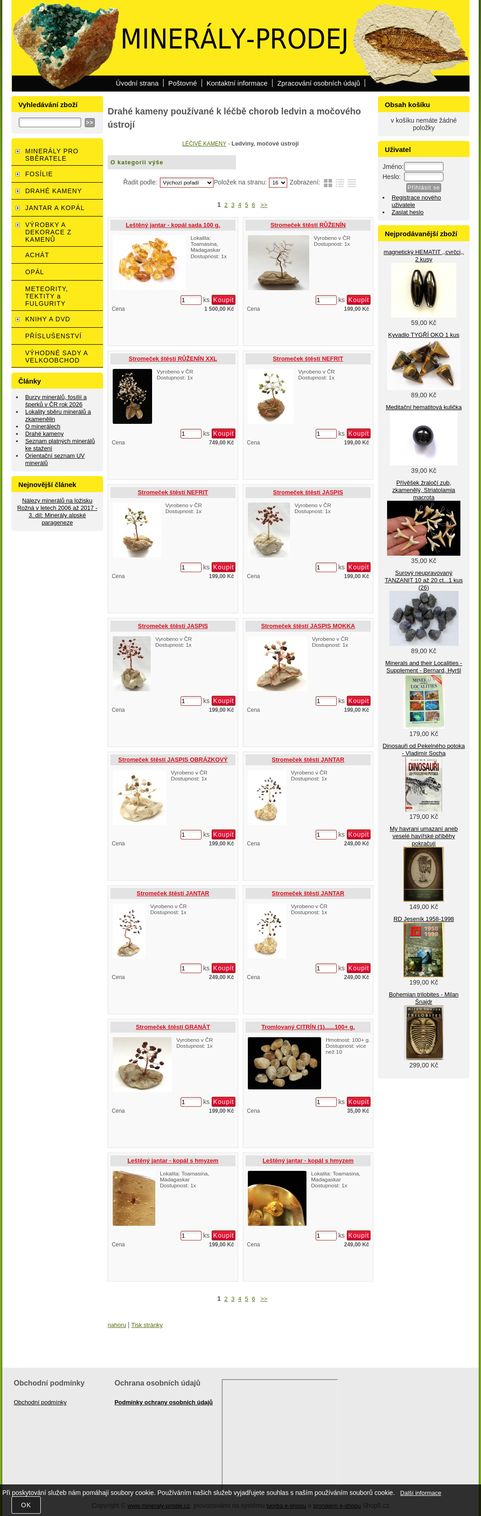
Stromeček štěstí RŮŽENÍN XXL (173, 358)
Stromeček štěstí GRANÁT (173, 1026)
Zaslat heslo (408, 212)
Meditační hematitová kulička (424, 407)
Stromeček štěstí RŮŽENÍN (307, 225)
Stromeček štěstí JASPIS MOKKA (308, 626)
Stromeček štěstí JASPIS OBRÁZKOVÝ (173, 759)
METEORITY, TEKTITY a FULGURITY (46, 296)
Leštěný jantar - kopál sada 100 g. (173, 225)
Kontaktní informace (237, 83)
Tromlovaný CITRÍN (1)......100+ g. (308, 1026)
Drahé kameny (44, 433)
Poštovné (182, 83)
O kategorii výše (137, 162)
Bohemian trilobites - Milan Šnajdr (424, 998)
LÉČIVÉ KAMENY (204, 144)
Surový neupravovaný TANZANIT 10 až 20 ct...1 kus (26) (424, 580)
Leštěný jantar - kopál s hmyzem (173, 1160)
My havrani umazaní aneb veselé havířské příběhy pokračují (424, 836)
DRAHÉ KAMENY (53, 191)
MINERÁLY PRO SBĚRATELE (52, 154)
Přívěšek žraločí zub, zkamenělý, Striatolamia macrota (423, 490)
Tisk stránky (147, 1324)
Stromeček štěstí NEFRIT (308, 358)
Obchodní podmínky (40, 1402)
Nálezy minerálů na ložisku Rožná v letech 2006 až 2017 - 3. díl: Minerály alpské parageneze (57, 511)
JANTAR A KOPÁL (55, 207)
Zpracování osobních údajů (318, 83)
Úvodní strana (137, 83)
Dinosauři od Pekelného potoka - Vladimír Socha (424, 749)
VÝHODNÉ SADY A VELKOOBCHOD (56, 356)
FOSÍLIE (39, 174)
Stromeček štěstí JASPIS (308, 492)
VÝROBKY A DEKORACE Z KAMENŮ (48, 232)
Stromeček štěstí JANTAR (308, 759)
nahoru (117, 1324)
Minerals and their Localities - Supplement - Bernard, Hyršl (423, 667)
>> (264, 204)
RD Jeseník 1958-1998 (424, 918)
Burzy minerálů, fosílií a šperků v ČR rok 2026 (56, 401)
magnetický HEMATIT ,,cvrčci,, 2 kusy (423, 256)
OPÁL (34, 272)
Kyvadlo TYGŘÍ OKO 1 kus (423, 334)
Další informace (420, 1492)
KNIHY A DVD (48, 319)
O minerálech (42, 426)
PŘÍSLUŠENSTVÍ (53, 336)
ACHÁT (37, 255)
